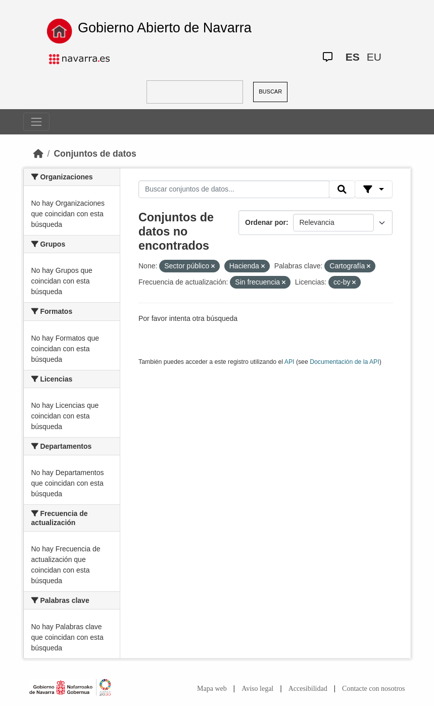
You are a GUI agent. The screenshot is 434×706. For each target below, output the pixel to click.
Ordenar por (265, 222)
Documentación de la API (344, 361)
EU (374, 57)
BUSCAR (270, 91)
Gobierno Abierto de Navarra (165, 27)
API (289, 361)
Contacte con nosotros (373, 688)
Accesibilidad (307, 688)
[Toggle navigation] (36, 122)
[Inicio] (38, 154)
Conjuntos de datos (95, 154)
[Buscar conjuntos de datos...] (233, 189)
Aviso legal (257, 688)
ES (353, 57)
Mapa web (212, 688)
